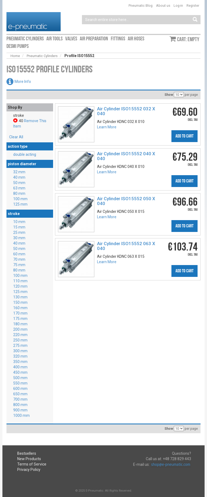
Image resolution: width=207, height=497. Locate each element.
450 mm (20, 372)
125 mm (20, 204)
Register (193, 5)
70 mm (19, 259)
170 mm (20, 313)
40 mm (19, 177)
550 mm (20, 383)
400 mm (20, 367)
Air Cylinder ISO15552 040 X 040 (126, 156)
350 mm (20, 361)
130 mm (20, 297)
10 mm (19, 222)
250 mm (20, 340)
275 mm (20, 345)
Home (15, 56)
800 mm (20, 405)
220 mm (20, 335)
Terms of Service (31, 464)
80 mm (19, 193)
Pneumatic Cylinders (42, 56)
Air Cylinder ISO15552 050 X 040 (126, 201)
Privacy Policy (28, 469)
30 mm (19, 238)
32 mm (19, 172)
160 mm (20, 308)
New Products (29, 459)
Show (168, 95)
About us (163, 5)
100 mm (20, 199)
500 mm (20, 378)
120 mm (20, 286)
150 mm (20, 302)
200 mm (20, 329)
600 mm (20, 388)
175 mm (20, 318)
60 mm (19, 254)
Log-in (178, 5)
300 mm (20, 351)
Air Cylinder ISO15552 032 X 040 (126, 111)
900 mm (20, 410)
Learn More (106, 127)
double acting (24, 154)
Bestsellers (26, 453)
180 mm (20, 324)
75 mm (19, 265)
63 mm (19, 188)
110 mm (20, 281)
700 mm (20, 399)
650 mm (20, 394)
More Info (23, 81)
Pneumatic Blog (141, 5)
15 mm (19, 227)
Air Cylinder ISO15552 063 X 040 (126, 246)
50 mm (19, 183)
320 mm (20, 356)
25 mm (19, 232)
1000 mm (21, 415)
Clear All (16, 137)
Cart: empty (188, 39)
